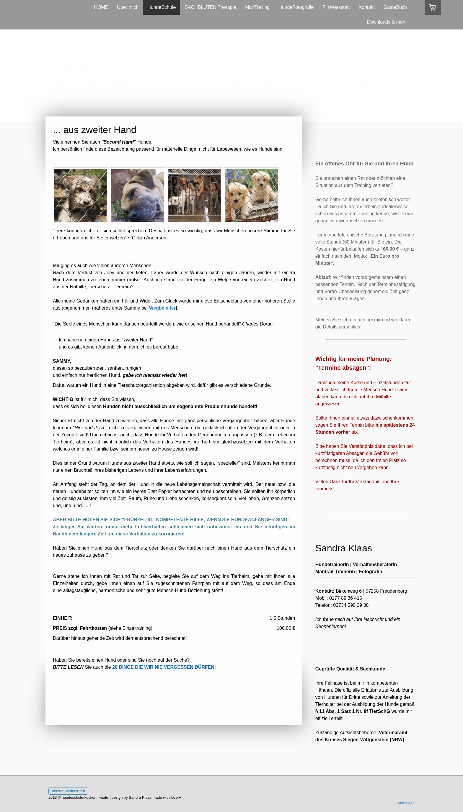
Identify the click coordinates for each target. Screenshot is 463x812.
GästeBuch (395, 7)
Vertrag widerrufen (68, 791)
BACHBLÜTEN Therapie (210, 7)
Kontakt (367, 7)
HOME (101, 7)
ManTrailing (257, 7)
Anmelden (406, 803)
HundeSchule (161, 7)
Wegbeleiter (162, 307)
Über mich (127, 7)
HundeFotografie (296, 7)
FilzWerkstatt (336, 7)
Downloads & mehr (387, 21)
